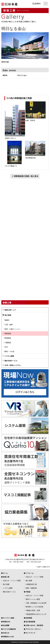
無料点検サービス (11, 360)
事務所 (7, 320)
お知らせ (6, 633)
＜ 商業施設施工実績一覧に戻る (25, 176)
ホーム (5, 573)
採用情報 (29, 618)
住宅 (6, 347)
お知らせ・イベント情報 (12, 580)
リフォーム (30, 573)
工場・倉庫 (9, 324)
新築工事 (6, 577)
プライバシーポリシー (34, 629)
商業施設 (8, 333)
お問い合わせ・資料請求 (34, 625)
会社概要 (6, 625)
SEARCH (36, 4)
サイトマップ (30, 633)
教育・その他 (9, 351)
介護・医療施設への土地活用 (36, 603)
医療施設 (8, 338)
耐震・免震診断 (31, 588)
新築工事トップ (10, 310)
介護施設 (8, 342)
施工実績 (6, 584)
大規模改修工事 (31, 584)
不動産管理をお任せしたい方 (36, 614)
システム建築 (9, 356)
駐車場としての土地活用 (34, 606)
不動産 (28, 592)
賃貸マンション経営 (33, 599)
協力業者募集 (30, 621)
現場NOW (6, 621)
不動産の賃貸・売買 (33, 610)
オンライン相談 (8, 618)
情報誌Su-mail (8, 636)
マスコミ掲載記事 (9, 629)
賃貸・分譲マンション (13, 329)
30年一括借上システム (13, 365)
